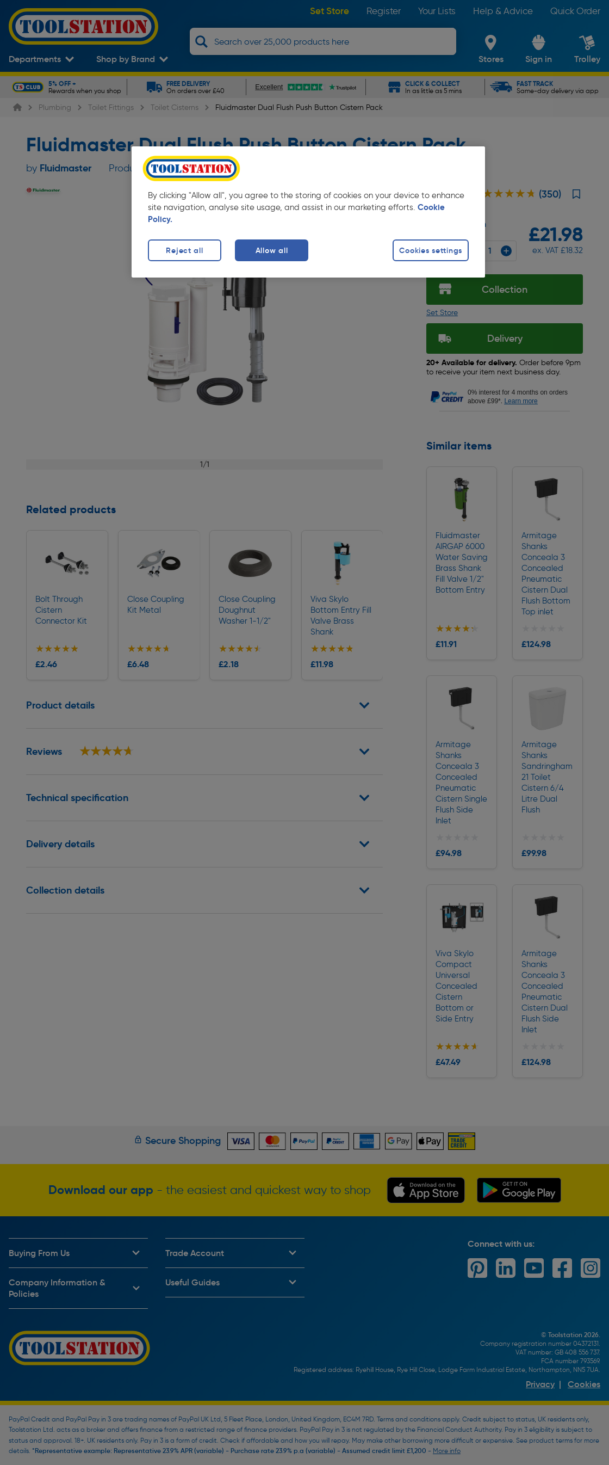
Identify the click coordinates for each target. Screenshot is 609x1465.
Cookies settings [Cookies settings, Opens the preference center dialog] (430, 250)
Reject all (184, 250)
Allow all (272, 250)
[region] (308, 212)
